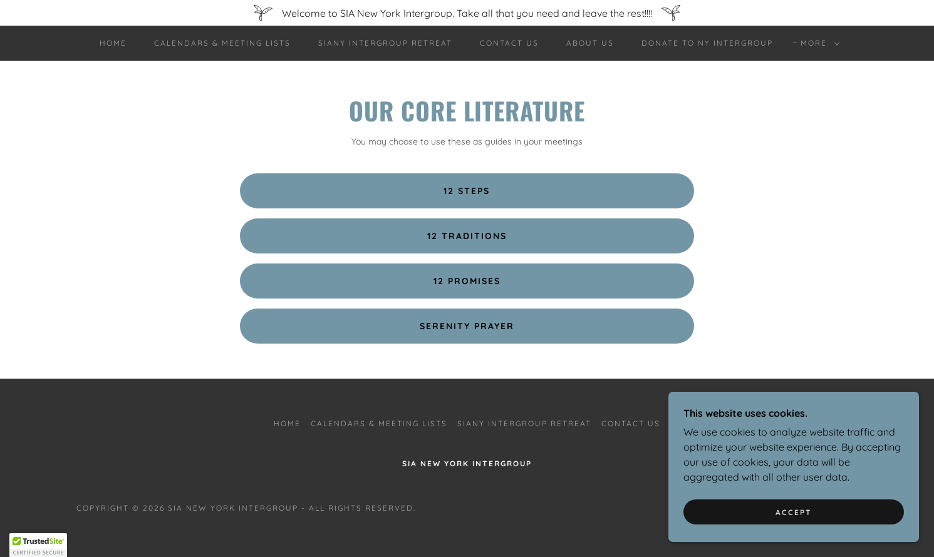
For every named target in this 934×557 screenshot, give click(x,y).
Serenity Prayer (467, 326)
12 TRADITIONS (467, 236)
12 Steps (467, 191)
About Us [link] (590, 43)
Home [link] (113, 43)
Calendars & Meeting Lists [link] (222, 43)
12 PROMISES (467, 281)
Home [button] (287, 423)
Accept (794, 512)
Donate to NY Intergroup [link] (707, 43)
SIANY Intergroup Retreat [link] (385, 43)
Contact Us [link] (509, 43)
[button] (817, 43)
